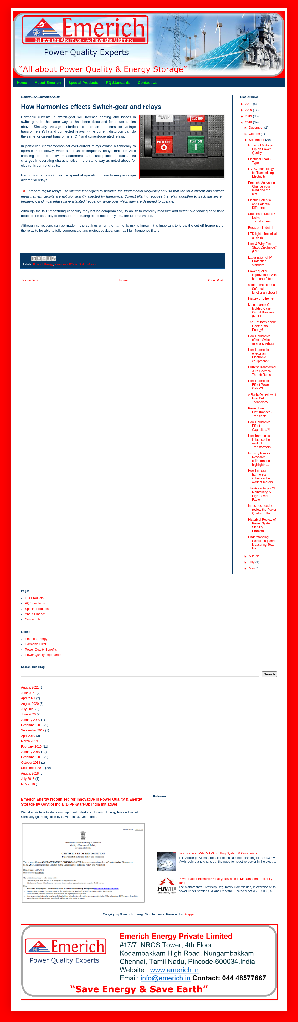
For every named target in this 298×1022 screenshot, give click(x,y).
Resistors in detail (260, 228)
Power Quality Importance (43, 655)
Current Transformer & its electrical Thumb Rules (262, 371)
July (252, 562)
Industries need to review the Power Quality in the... (262, 509)
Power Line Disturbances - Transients (260, 412)
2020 (249, 110)
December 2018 (32, 757)
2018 (249, 122)
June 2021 (28, 693)
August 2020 (30, 704)
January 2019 (30, 752)
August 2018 (30, 773)
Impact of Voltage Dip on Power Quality (260, 149)
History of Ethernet (261, 298)
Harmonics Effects (66, 264)
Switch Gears (87, 264)
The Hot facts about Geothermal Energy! (262, 326)
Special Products (83, 82)
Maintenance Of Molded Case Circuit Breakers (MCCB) (261, 310)
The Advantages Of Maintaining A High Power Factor (261, 494)
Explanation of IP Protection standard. (260, 261)
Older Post (215, 280)
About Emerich (48, 82)
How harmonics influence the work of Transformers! (259, 441)
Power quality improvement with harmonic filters (262, 275)
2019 (249, 116)
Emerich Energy (43, 264)
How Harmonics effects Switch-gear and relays (261, 340)
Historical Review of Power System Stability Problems (262, 525)
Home (22, 82)
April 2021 (28, 698)
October (255, 134)
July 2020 (27, 709)
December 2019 (32, 725)
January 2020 (30, 720)
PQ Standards (118, 82)
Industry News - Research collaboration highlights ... (259, 459)
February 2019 (31, 746)
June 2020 (28, 714)
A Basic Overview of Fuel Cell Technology (262, 398)
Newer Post (30, 280)
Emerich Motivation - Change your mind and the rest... (262, 188)
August (254, 556)
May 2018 (28, 784)
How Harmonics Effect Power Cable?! (259, 384)
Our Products (34, 598)
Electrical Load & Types (260, 161)
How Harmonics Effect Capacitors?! (259, 426)
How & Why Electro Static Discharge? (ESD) (262, 247)
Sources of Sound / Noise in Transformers (261, 217)
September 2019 (32, 730)
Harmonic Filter (35, 644)
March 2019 (29, 741)
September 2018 (32, 768)
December (256, 127)
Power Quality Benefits (41, 649)
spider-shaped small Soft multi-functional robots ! (262, 288)
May (252, 568)
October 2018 (30, 763)
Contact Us (147, 82)
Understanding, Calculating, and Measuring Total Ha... (261, 542)
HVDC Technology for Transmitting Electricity (261, 172)
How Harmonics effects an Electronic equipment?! (259, 355)
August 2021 (30, 687)
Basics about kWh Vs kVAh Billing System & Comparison (218, 853)
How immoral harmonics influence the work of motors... (261, 476)
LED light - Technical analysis (262, 235)
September (257, 140)
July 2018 (27, 779)
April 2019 (28, 736)
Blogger (189, 914)
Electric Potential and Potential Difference (259, 204)
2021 (249, 104)
